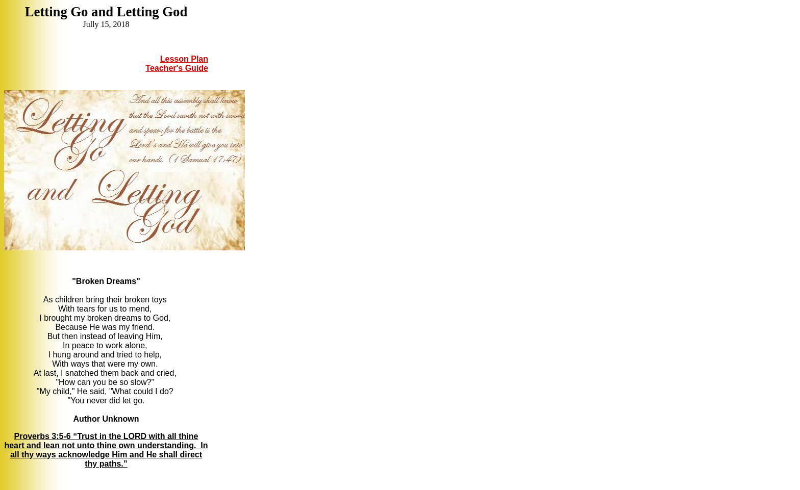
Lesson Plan (184, 59)
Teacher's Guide (176, 68)
